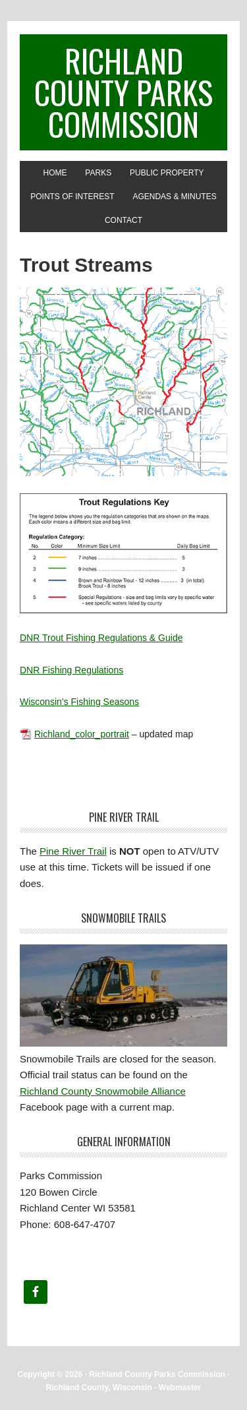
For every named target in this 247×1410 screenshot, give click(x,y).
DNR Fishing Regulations (71, 670)
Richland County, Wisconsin (99, 1387)
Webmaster (180, 1387)
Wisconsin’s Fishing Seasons (79, 701)
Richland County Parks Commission (123, 92)
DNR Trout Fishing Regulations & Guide (101, 637)
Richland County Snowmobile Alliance (103, 1091)
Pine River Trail (73, 851)
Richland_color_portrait (81, 734)
